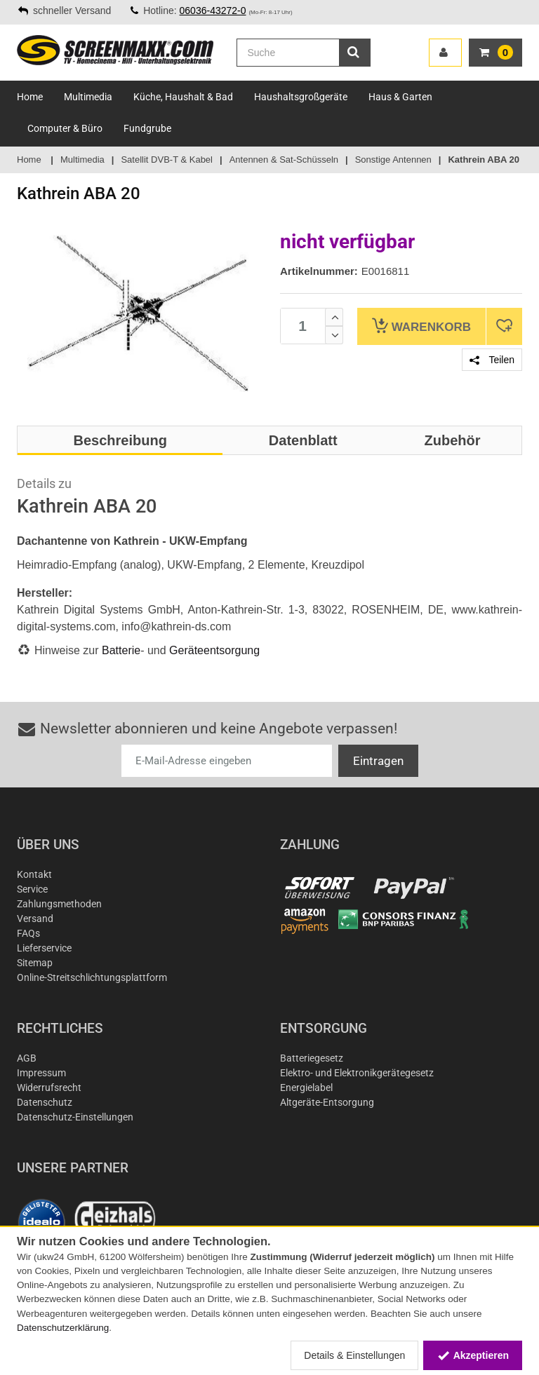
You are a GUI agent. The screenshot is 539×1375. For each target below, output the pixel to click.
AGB (26, 1058)
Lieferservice (44, 948)
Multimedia (88, 96)
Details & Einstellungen (354, 1355)
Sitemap (35, 962)
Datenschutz (44, 1102)
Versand (35, 918)
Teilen (492, 359)
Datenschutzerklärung (63, 1327)
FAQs (28, 933)
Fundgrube (147, 128)
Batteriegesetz (311, 1058)
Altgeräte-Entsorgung (327, 1102)
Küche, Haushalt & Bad (183, 96)
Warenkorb (421, 326)
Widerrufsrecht (49, 1087)
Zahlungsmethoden (59, 903)
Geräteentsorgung (214, 650)
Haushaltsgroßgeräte (300, 96)
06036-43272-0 (213, 10)
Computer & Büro (64, 128)
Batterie (121, 650)
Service (32, 889)
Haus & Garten (400, 96)
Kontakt (34, 874)
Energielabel (306, 1087)
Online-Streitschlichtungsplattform (92, 977)
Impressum (41, 1072)
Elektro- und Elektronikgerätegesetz (357, 1072)
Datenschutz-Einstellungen (75, 1117)
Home (30, 96)
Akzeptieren (473, 1355)
